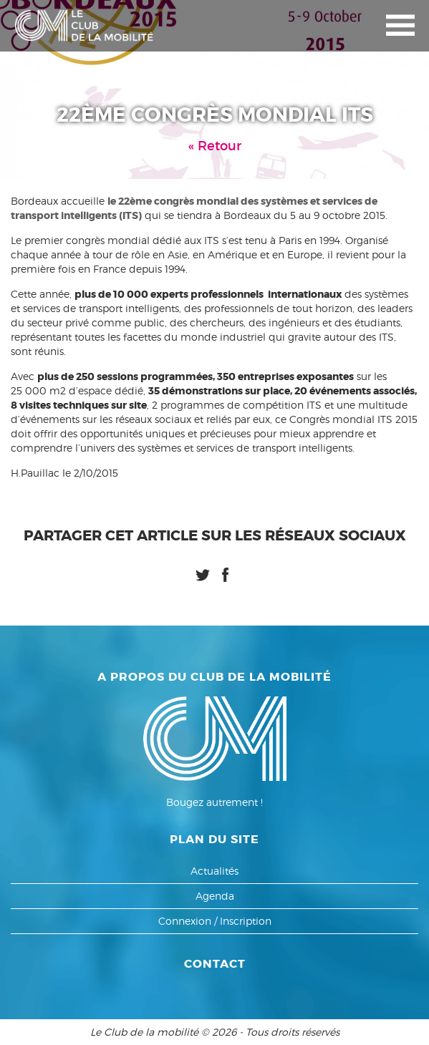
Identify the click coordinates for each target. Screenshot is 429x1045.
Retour (219, 146)
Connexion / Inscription (214, 921)
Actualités (214, 871)
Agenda (215, 896)
